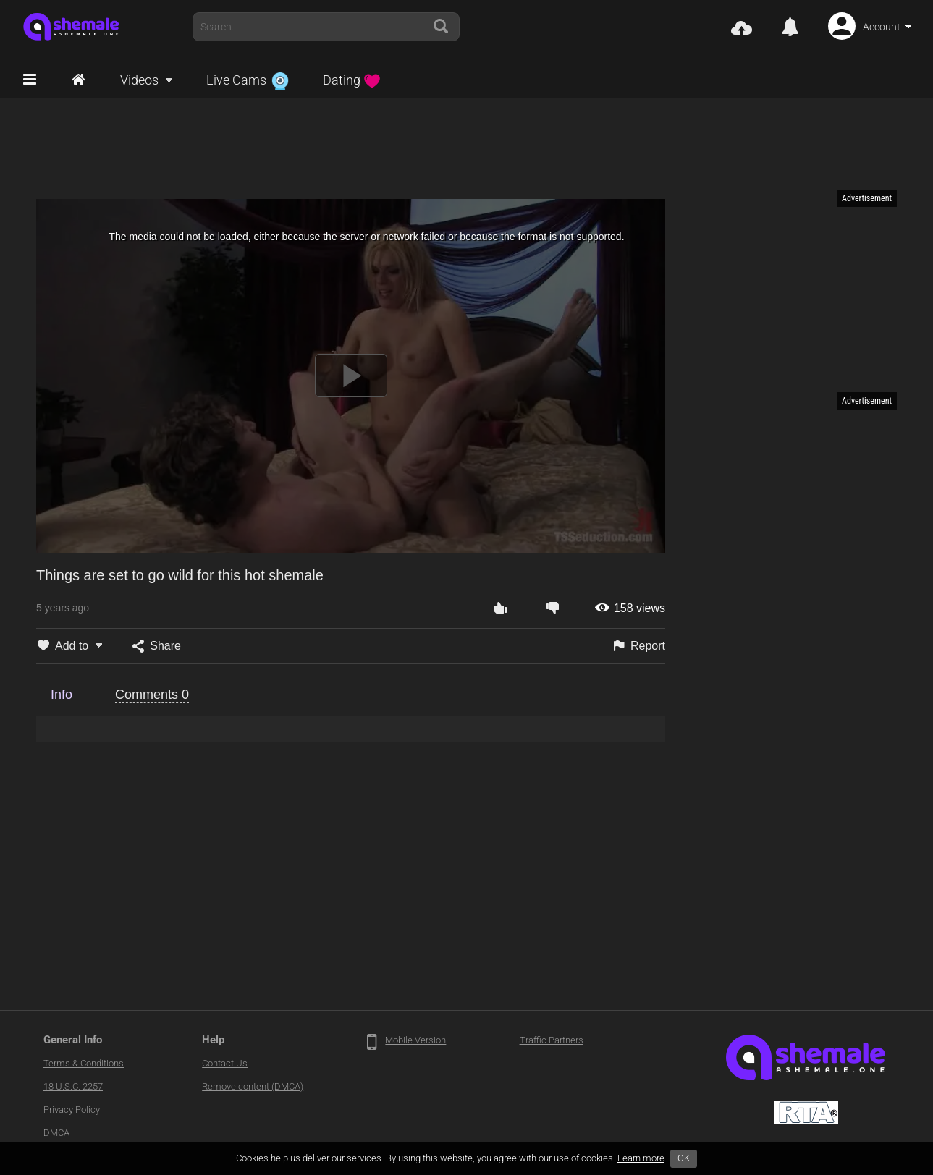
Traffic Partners (551, 1040)
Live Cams (247, 80)
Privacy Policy (71, 1109)
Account (881, 27)
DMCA (56, 1132)
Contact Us (225, 1063)
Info (61, 694)
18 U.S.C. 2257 (73, 1086)
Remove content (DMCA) (252, 1086)
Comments (152, 694)
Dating (352, 80)
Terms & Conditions (83, 1063)
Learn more (640, 1158)
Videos (139, 80)
